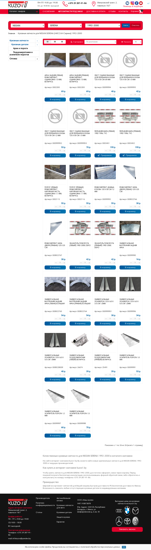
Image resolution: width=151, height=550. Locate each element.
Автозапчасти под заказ (70, 12)
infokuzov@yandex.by (22, 539)
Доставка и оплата (95, 12)
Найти (125, 25)
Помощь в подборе (133, 6)
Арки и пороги (19, 49)
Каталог (23, 11)
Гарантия (60, 522)
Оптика (24, 59)
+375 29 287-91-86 (77, 3)
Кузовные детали (24, 45)
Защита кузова (63, 517)
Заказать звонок (127, 529)
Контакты (123, 12)
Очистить (135, 25)
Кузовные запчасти (24, 41)
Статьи (39, 512)
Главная (11, 34)
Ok (124, 547)
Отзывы (112, 12)
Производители (43, 498)
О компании (49, 12)
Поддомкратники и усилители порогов (21, 53)
